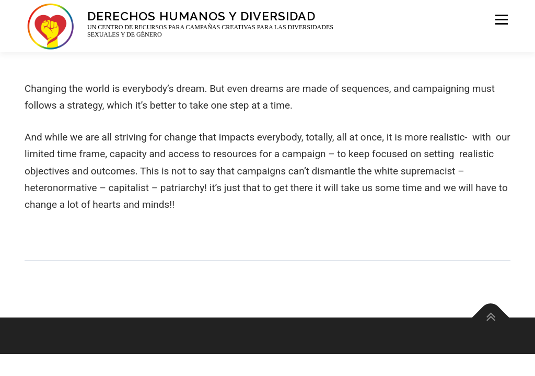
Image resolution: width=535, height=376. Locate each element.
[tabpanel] (267, 162)
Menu (500, 20)
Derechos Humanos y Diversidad (201, 15)
